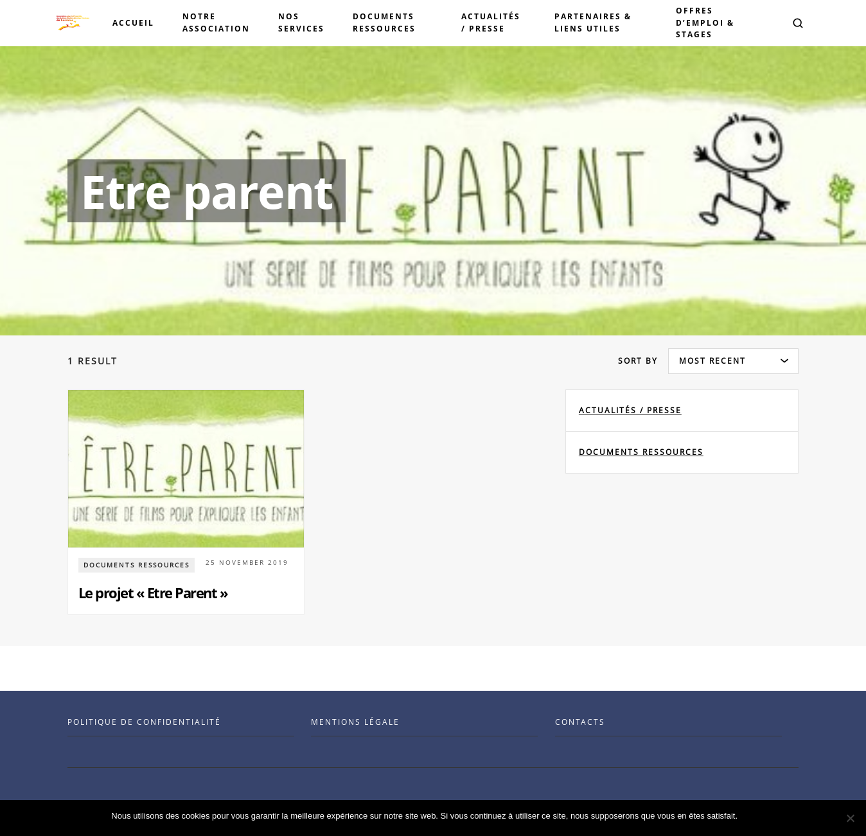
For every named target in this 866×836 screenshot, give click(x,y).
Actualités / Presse (630, 410)
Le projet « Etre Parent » (153, 592)
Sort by (638, 360)
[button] (797, 23)
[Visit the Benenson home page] (73, 23)
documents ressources (641, 452)
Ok (749, 816)
